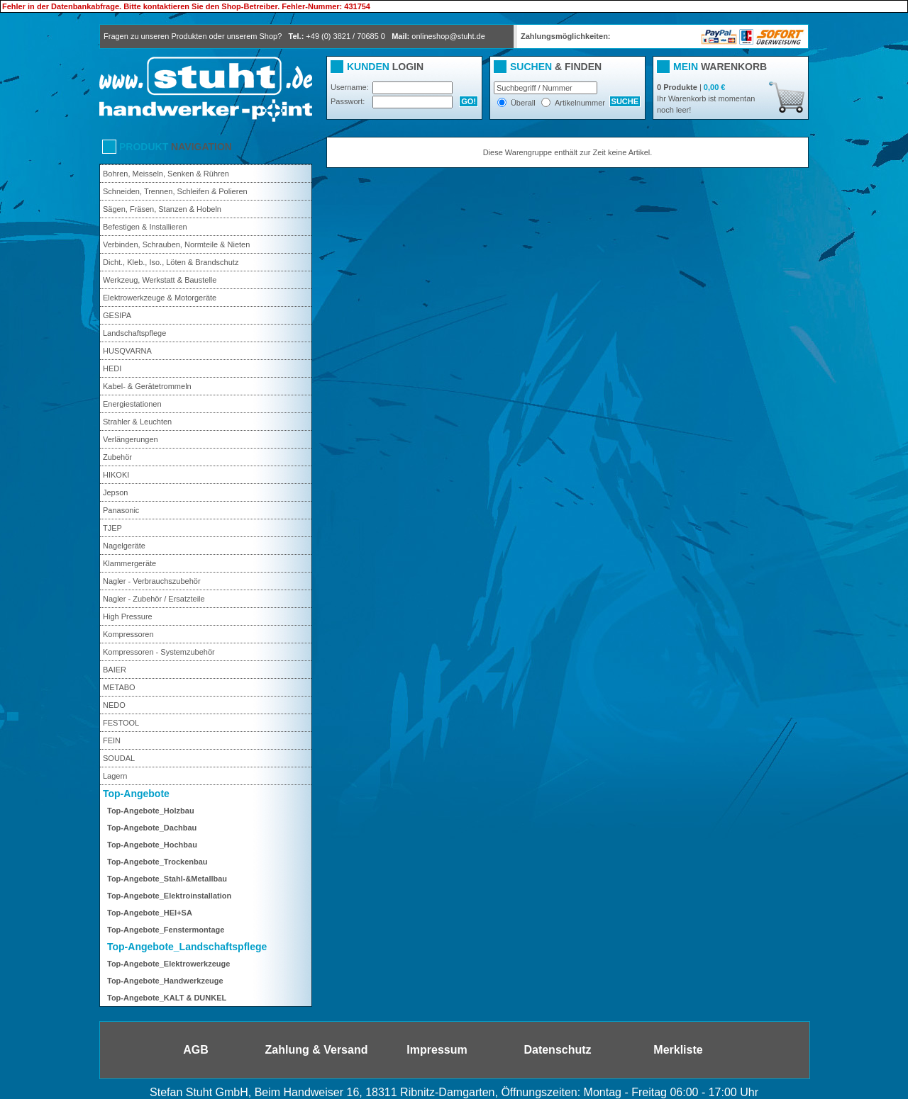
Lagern (115, 776)
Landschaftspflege (134, 333)
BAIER (114, 669)
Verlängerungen (130, 439)
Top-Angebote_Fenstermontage (165, 929)
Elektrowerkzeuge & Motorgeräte (159, 297)
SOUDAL (119, 758)
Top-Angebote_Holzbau (150, 810)
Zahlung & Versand (316, 1050)
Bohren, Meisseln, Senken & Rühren (166, 173)
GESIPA (117, 315)
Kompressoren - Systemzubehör (159, 652)
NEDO (114, 705)
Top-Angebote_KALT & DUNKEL (166, 997)
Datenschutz (557, 1050)
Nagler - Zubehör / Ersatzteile (154, 598)
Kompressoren (128, 634)
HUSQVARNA (127, 350)
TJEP (112, 528)
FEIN (112, 740)
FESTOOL (121, 722)
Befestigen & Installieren (145, 226)
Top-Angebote (136, 793)
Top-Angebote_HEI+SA (149, 912)
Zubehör (117, 457)
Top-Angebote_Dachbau (151, 827)
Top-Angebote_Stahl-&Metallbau (167, 878)
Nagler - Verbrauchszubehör (152, 581)
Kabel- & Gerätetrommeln (147, 386)
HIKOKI (116, 474)
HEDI (112, 368)
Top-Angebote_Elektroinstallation (169, 895)
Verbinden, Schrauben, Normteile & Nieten (176, 244)
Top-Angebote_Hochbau (152, 844)
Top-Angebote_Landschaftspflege (187, 946)
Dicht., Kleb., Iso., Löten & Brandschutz (170, 262)
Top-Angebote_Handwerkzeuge (165, 980)
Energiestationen (132, 404)
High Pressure (128, 616)
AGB (196, 1050)
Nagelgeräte (124, 545)
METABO (119, 687)
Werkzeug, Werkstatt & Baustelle (159, 280)
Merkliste (677, 1050)
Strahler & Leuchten (137, 421)
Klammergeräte (129, 563)
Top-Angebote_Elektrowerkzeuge (168, 963)
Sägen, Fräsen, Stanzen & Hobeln (162, 209)
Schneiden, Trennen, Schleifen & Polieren (175, 191)
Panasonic (121, 510)
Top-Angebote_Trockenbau (157, 861)
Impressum (436, 1050)
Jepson (115, 492)
